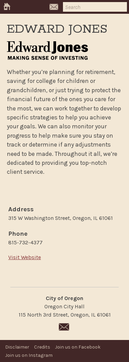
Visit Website (24, 257)
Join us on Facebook (77, 347)
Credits (42, 347)
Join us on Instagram (29, 355)
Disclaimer (17, 347)
